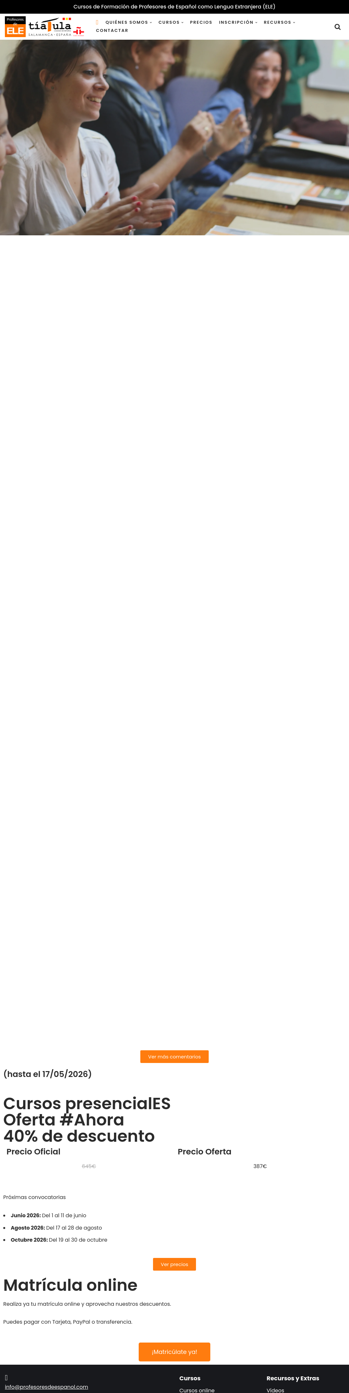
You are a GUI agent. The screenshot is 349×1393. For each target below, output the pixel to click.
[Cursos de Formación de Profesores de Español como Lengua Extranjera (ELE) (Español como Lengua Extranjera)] (45, 26)
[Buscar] (337, 26)
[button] (151, 22)
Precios (201, 22)
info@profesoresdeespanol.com (46, 1387)
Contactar (112, 30)
